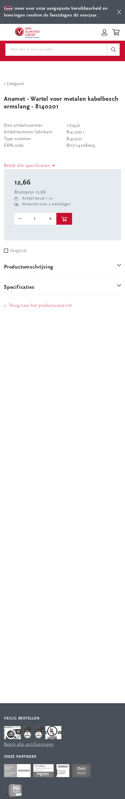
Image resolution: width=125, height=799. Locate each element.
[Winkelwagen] (116, 32)
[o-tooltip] (35, 218)
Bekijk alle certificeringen (29, 744)
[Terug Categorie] (62, 84)
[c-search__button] (113, 49)
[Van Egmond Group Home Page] (27, 32)
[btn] (119, 12)
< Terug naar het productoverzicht (38, 305)
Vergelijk (18, 251)
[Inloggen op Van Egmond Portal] (104, 32)
